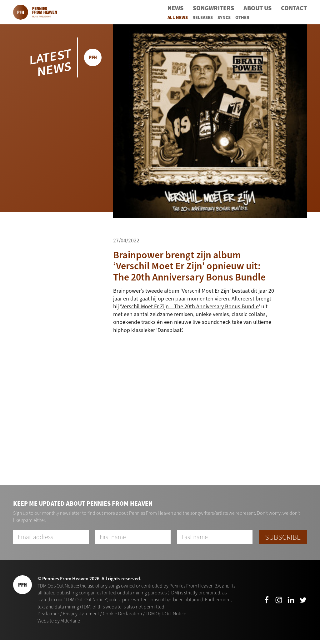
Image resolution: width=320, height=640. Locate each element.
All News (178, 18)
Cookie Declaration (122, 613)
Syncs (224, 18)
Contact (294, 8)
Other (242, 18)
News (175, 8)
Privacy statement (81, 613)
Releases (202, 18)
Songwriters (213, 8)
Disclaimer (48, 613)
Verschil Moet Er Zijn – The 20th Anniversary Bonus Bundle (190, 306)
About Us (257, 8)
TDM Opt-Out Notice (166, 613)
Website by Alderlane (59, 621)
